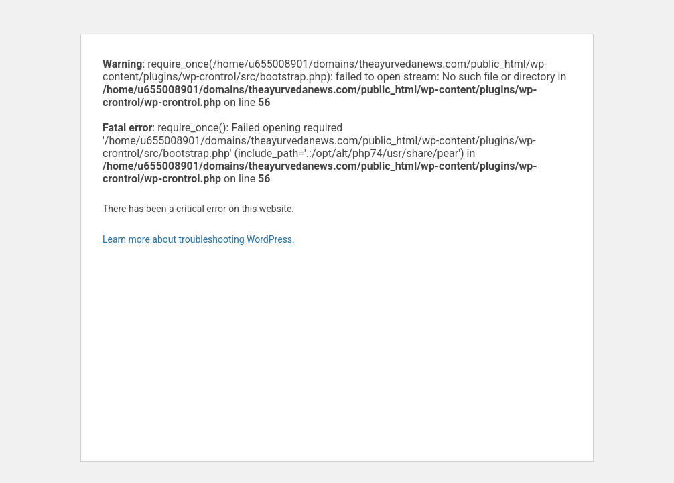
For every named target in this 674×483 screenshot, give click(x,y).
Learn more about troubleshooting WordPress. (199, 239)
